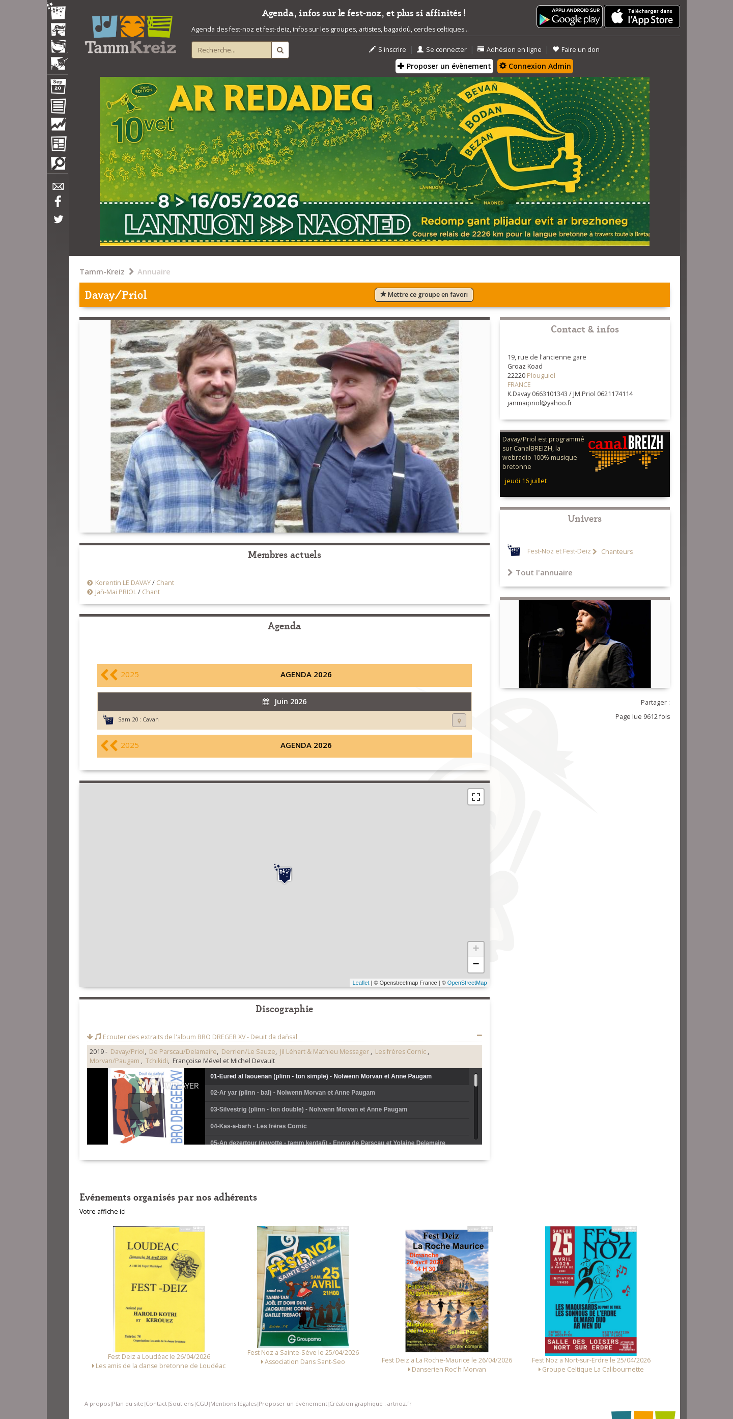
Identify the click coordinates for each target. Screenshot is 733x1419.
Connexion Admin (535, 66)
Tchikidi (157, 1060)
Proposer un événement (293, 1403)
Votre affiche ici (102, 1211)
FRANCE (519, 384)
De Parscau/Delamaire (183, 1051)
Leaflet (360, 983)
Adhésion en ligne (509, 49)
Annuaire (154, 271)
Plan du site (128, 1403)
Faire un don (576, 49)
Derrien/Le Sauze (248, 1051)
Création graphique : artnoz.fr (370, 1403)
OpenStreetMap (467, 983)
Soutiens (181, 1403)
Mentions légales (233, 1403)
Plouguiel (541, 375)
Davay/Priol (127, 1051)
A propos (97, 1403)
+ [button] (475, 949)
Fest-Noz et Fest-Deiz (559, 551)
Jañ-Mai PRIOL (115, 592)
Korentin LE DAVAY (123, 582)
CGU (202, 1403)
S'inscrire (387, 49)
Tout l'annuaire (540, 572)
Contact (156, 1403)
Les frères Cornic (401, 1051)
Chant (165, 582)
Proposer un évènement (444, 66)
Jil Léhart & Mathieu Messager (325, 1051)
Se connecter (442, 49)
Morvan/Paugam (115, 1060)
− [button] (475, 964)
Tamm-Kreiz (102, 271)
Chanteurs (616, 551)
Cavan (151, 719)
